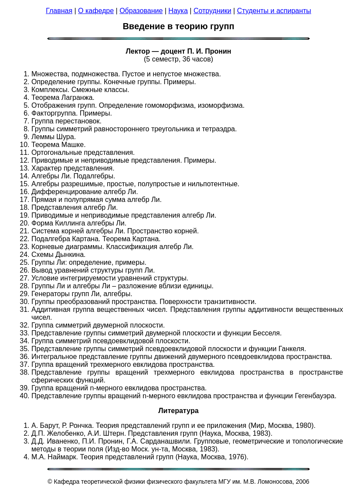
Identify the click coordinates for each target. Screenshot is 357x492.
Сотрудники (212, 10)
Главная (59, 10)
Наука (178, 10)
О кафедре (96, 10)
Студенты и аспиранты (274, 10)
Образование (141, 10)
